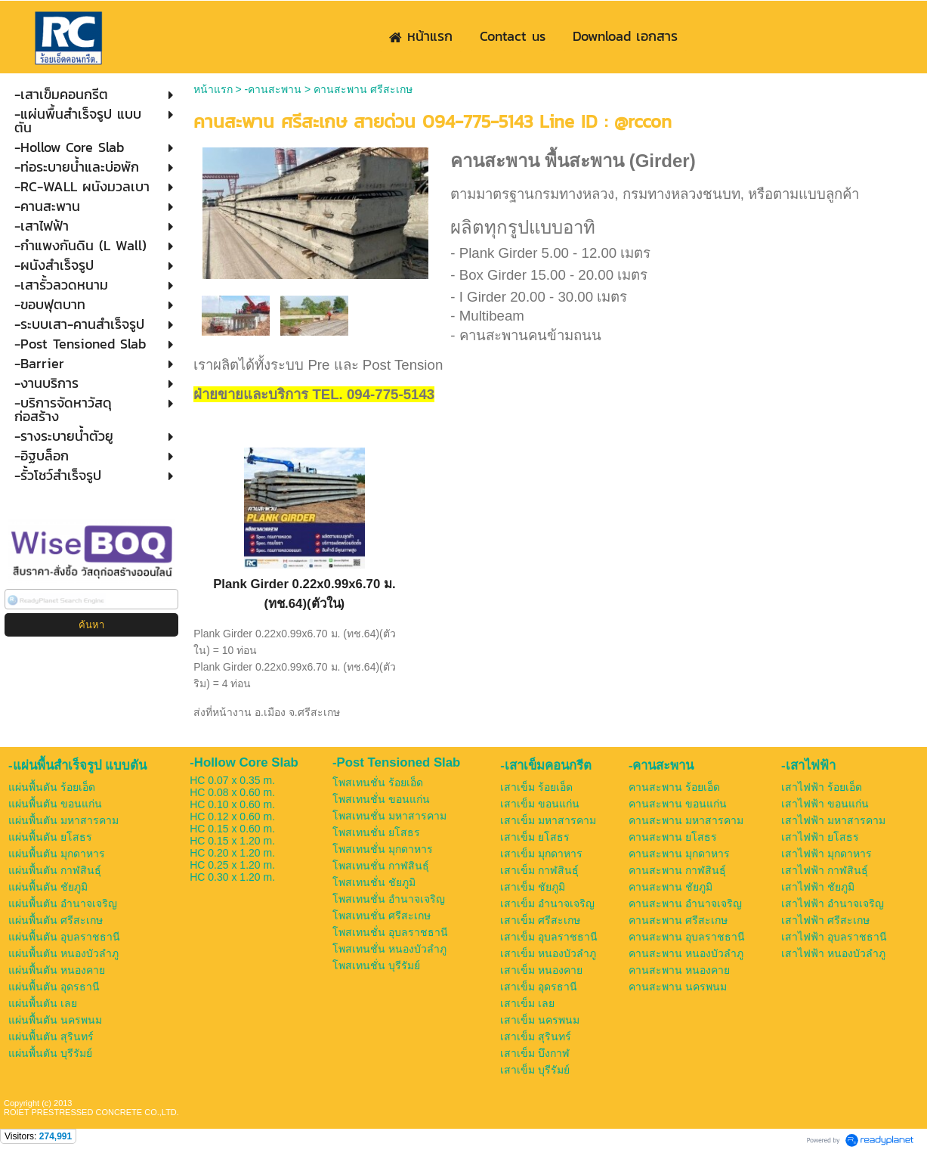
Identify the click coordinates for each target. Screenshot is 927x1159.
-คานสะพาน (273, 89)
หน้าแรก (213, 89)
